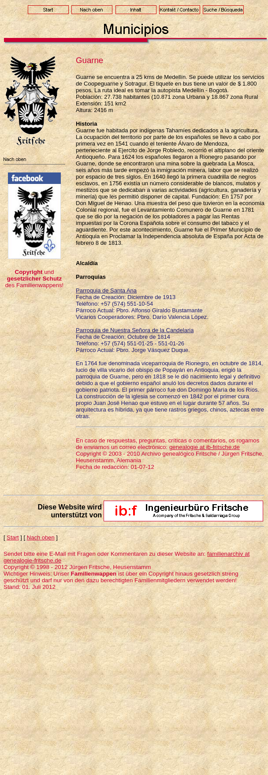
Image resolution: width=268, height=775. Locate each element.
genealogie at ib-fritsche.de (204, 447)
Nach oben (41, 537)
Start (13, 537)
